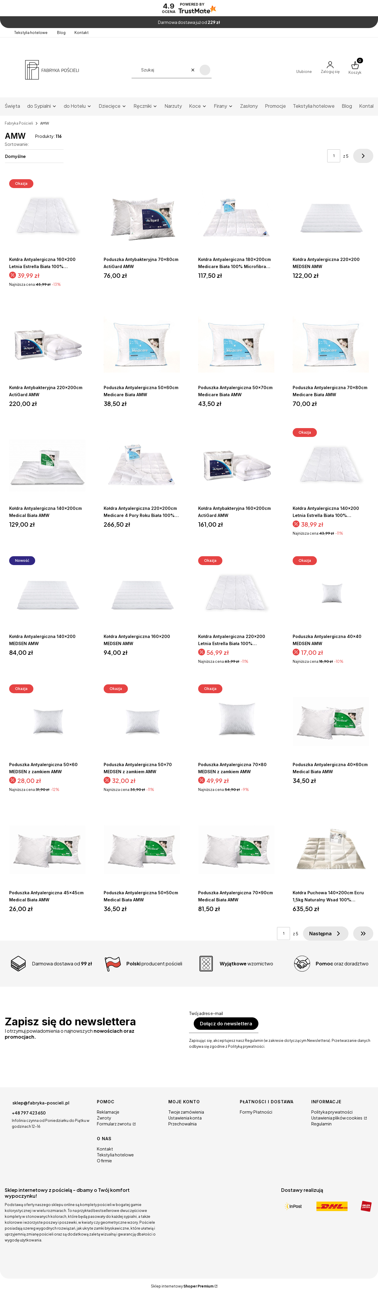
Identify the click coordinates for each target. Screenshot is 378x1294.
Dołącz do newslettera (226, 1024)
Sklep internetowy (182, 1286)
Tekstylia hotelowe (31, 32)
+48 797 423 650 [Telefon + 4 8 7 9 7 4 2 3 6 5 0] (29, 1112)
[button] (205, 70)
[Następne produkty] (325, 933)
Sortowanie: (17, 144)
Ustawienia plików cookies (337, 1117)
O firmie (104, 1160)
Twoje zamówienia (186, 1111)
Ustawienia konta (185, 1117)
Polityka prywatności (332, 1111)
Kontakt (81, 32)
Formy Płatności (256, 1111)
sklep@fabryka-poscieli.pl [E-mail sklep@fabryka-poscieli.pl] (40, 1102)
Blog (61, 32)
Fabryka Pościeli (19, 123)
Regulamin (321, 1123)
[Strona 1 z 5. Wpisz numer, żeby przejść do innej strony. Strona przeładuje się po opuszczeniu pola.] (333, 155)
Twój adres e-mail (206, 1013)
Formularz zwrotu (114, 1123)
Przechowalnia (182, 1123)
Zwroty (104, 1117)
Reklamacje (108, 1111)
